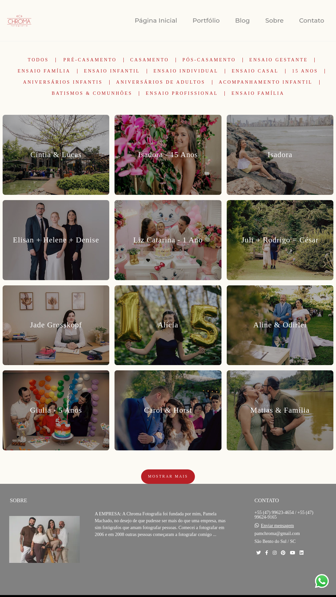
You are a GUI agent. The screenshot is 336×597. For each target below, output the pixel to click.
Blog (242, 20)
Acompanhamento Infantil (266, 82)
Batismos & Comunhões (92, 93)
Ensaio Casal (255, 71)
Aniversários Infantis (62, 82)
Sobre (274, 20)
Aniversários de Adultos (160, 82)
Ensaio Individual (186, 71)
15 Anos (305, 71)
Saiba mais (117, 554)
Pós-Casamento (209, 60)
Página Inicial (156, 20)
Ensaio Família (44, 71)
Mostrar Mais (168, 476)
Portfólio (206, 20)
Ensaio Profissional (182, 93)
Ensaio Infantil (112, 71)
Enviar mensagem (277, 526)
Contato (311, 20)
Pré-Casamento (90, 60)
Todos (38, 60)
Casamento (149, 60)
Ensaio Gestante (278, 60)
